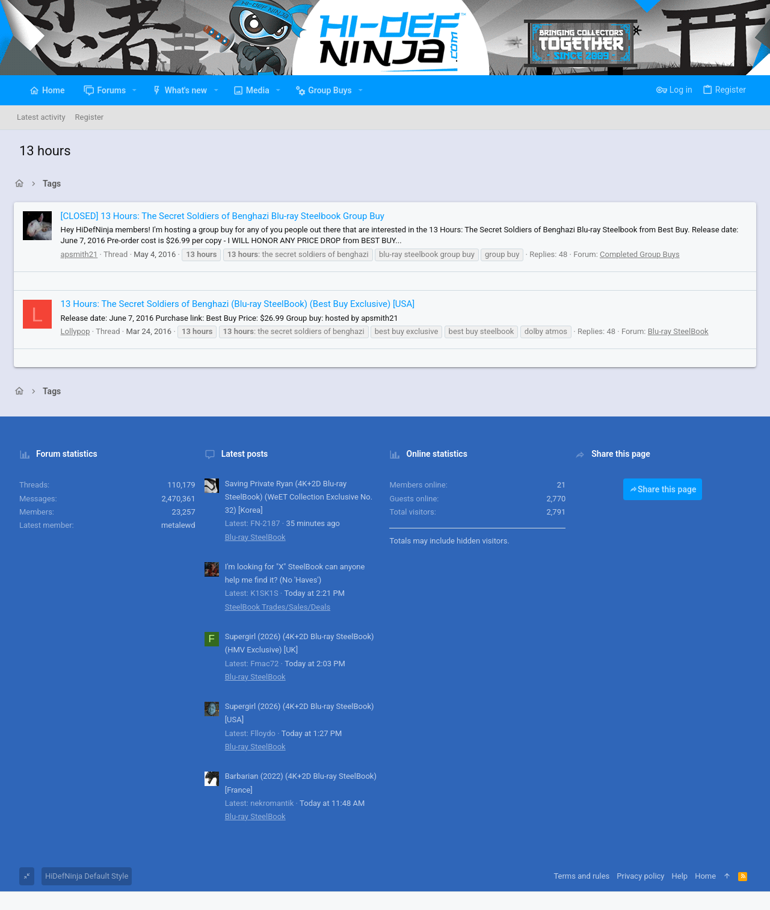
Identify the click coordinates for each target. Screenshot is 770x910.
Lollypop (73, 331)
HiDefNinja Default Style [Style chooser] (79, 876)
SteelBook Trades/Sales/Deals (274, 606)
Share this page (668, 489)
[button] (127, 90)
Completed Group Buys (638, 254)
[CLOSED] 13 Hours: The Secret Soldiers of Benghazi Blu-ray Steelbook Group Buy (221, 216)
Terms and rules (589, 876)
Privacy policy (647, 876)
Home (712, 876)
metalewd (175, 525)
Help (687, 876)
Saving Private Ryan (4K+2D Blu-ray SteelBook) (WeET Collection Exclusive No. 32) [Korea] (295, 497)
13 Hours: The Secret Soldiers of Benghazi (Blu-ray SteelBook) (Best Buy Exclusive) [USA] (236, 304)
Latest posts (241, 454)
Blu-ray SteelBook (676, 331)
